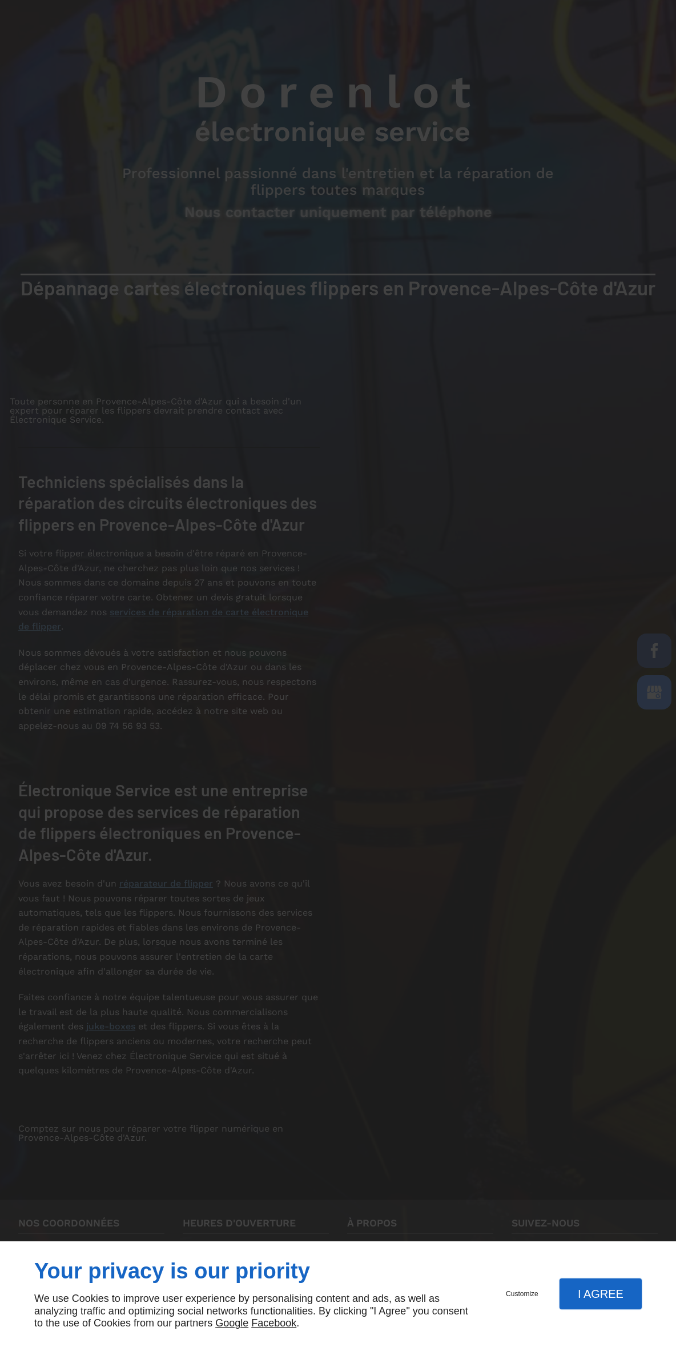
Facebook (273, 1323)
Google (231, 1323)
